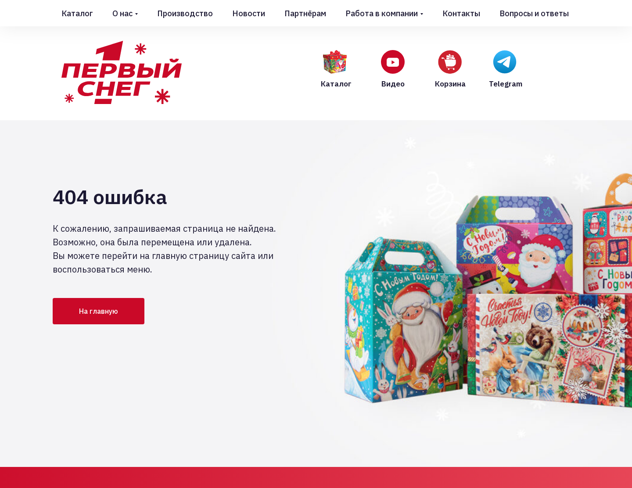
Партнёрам (305, 13)
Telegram (505, 84)
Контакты (461, 13)
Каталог (77, 13)
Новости (248, 13)
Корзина (450, 84)
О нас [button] (122, 13)
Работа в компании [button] (381, 13)
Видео (393, 84)
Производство (185, 13)
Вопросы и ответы (534, 13)
